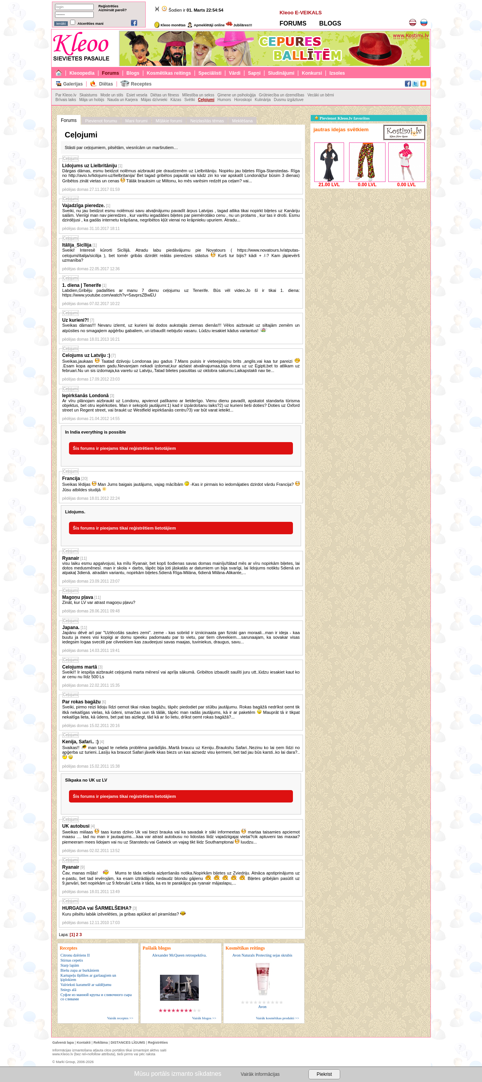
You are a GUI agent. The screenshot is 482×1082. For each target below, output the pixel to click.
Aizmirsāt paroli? (112, 10)
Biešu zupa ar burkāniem (79, 970)
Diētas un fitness (164, 95)
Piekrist (324, 1074)
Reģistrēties (108, 6)
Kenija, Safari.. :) (80, 741)
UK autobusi (76, 826)
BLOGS (330, 23)
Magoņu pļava (77, 597)
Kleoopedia (82, 73)
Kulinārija (262, 100)
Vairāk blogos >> (204, 1018)
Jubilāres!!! (239, 25)
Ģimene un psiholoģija (236, 95)
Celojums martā (79, 667)
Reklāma (100, 1042)
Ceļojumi (206, 100)
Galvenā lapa (63, 1042)
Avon (262, 1007)
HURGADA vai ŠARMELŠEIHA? (97, 908)
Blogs (132, 73)
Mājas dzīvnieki (154, 100)
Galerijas (73, 84)
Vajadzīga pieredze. (83, 205)
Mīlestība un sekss (198, 95)
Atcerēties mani (90, 24)
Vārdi (235, 73)
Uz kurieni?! (75, 320)
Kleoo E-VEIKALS (300, 12)
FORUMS (292, 23)
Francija (71, 478)
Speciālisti (209, 73)
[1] (72, 934)
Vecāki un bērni (320, 95)
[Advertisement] (368, 238)
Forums (110, 73)
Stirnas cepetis (71, 960)
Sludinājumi (281, 73)
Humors (224, 100)
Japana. (71, 627)
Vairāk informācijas (260, 1074)
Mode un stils (111, 95)
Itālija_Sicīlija (76, 245)
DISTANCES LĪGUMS (128, 1042)
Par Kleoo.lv (65, 95)
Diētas (106, 84)
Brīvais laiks (65, 100)
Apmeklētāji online (206, 25)
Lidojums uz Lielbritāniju (89, 165)
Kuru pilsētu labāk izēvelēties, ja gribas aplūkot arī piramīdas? (124, 914)
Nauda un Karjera (122, 100)
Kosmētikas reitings (169, 73)
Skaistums (88, 95)
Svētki (189, 100)
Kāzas (175, 100)
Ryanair (70, 558)
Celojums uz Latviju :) (86, 355)
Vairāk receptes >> (120, 1018)
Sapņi (254, 73)
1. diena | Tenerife (82, 285)
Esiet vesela (136, 95)
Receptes (141, 84)
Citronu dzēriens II (75, 955)
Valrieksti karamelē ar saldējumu (85, 985)
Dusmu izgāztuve (289, 100)
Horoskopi (242, 100)
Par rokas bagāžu (81, 702)
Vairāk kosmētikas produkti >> (277, 1018)
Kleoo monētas (170, 25)
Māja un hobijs (91, 100)
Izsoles (337, 73)
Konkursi (312, 73)
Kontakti (84, 1042)
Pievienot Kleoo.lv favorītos (342, 118)
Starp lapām (69, 965)
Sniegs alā (68, 990)
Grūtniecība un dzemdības (281, 95)
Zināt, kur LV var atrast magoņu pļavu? (99, 602)
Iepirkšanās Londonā (85, 395)
